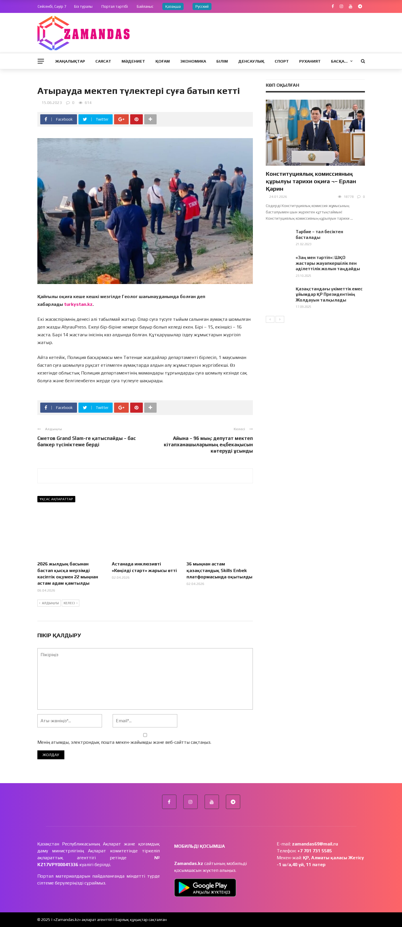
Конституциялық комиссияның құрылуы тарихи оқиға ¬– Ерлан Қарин (311, 181)
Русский (202, 6)
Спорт (282, 61)
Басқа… (339, 61)
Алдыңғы (49, 603)
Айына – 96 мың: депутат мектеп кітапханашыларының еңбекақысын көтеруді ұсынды (208, 444)
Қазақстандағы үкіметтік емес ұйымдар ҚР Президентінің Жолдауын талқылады (329, 294)
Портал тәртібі (114, 6)
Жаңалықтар (70, 61)
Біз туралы (83, 6)
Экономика (193, 61)
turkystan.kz (78, 304)
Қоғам (162, 61)
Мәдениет (133, 61)
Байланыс (145, 6)
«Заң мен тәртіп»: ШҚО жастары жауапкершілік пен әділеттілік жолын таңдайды (328, 263)
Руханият (310, 61)
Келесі (71, 603)
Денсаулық (251, 61)
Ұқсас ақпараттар (56, 499)
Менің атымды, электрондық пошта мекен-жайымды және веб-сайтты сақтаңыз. (124, 742)
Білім (222, 61)
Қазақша (173, 6)
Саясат (103, 61)
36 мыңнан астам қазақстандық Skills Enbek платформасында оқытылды (219, 570)
